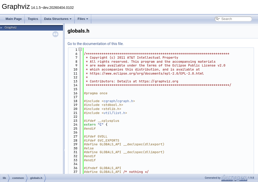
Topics (33, 19)
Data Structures (58, 19)
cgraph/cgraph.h (118, 101)
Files (83, 19)
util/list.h (114, 113)
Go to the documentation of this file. (96, 44)
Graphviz (11, 27)
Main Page (14, 19)
